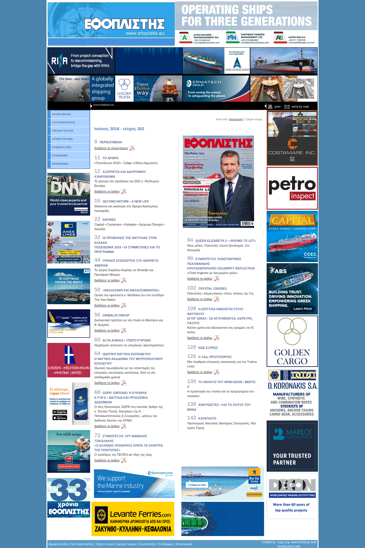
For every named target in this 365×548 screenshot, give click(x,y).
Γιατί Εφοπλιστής (81, 544)
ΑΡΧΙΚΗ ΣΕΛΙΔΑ (59, 114)
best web (294, 546)
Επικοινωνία (184, 544)
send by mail (296, 106)
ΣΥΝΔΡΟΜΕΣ (58, 155)
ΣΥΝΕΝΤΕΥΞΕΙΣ (59, 147)
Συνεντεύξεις (147, 544)
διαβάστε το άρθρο (111, 191)
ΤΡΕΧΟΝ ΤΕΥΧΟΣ (60, 130)
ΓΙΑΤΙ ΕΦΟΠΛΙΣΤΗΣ (61, 122)
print (274, 106)
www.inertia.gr (300, 541)
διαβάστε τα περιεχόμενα (115, 148)
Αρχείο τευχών (127, 544)
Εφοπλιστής (236, 119)
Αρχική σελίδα (58, 544)
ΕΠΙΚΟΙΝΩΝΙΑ (58, 163)
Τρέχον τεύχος (105, 544)
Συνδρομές (166, 544)
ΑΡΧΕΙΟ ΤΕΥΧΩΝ (60, 139)
